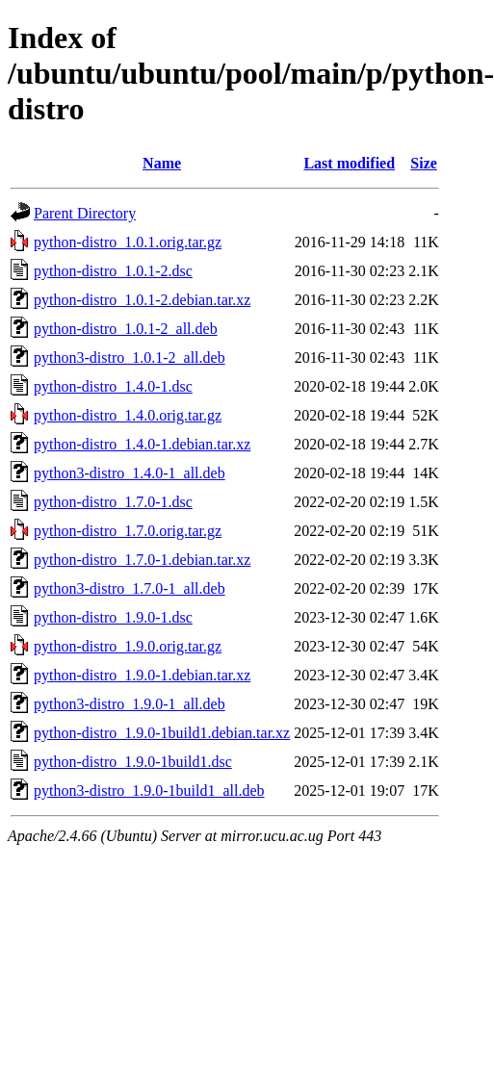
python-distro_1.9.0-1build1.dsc (133, 761)
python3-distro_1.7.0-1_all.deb (129, 588)
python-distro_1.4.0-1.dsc (113, 386)
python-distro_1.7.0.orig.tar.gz (127, 531)
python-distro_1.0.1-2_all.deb (126, 328)
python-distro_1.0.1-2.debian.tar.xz (142, 300)
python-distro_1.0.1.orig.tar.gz (127, 242)
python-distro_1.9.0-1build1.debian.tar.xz (162, 733)
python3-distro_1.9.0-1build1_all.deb (149, 790)
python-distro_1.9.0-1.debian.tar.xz (142, 675)
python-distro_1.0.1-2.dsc (113, 271)
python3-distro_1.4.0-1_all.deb (129, 473)
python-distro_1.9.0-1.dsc (113, 617)
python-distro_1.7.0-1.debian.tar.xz (142, 559)
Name (162, 163)
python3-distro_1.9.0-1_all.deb (129, 704)
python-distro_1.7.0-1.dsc (113, 502)
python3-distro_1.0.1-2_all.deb (129, 357)
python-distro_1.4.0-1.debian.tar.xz (142, 444)
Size (423, 163)
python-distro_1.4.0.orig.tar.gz (127, 415)
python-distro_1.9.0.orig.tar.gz (127, 646)
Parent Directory (85, 213)
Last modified (349, 163)
